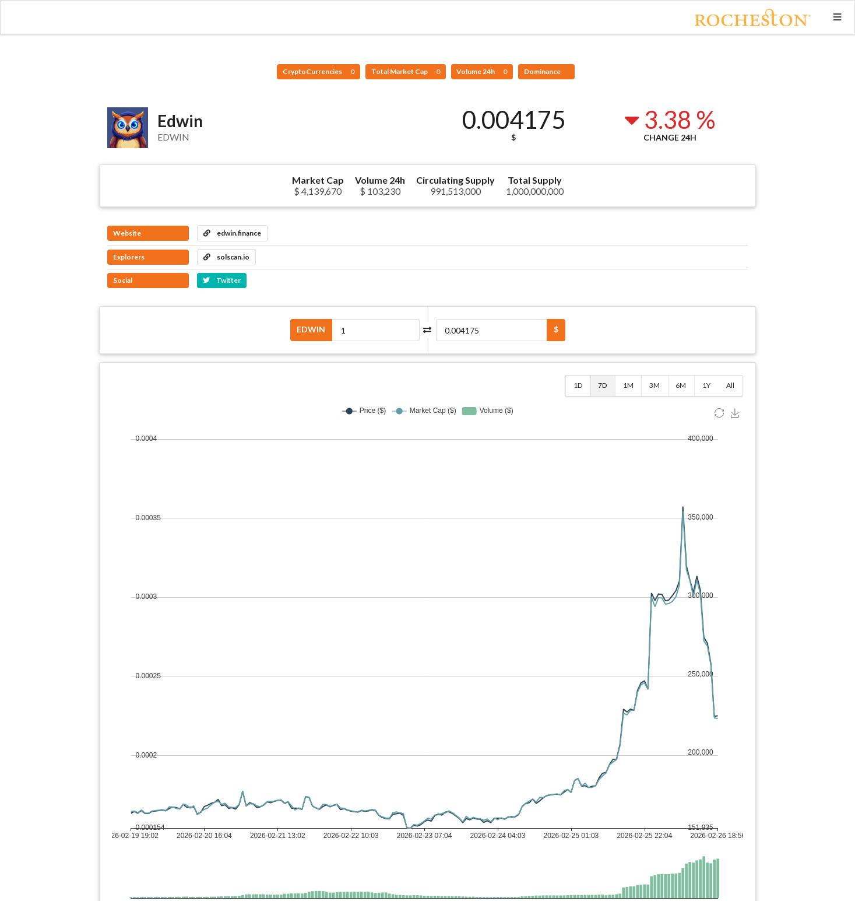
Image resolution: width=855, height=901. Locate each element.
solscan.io (226, 257)
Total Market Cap (405, 71)
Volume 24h (481, 71)
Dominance (543, 71)
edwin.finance (232, 233)
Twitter (222, 280)
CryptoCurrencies (318, 71)
